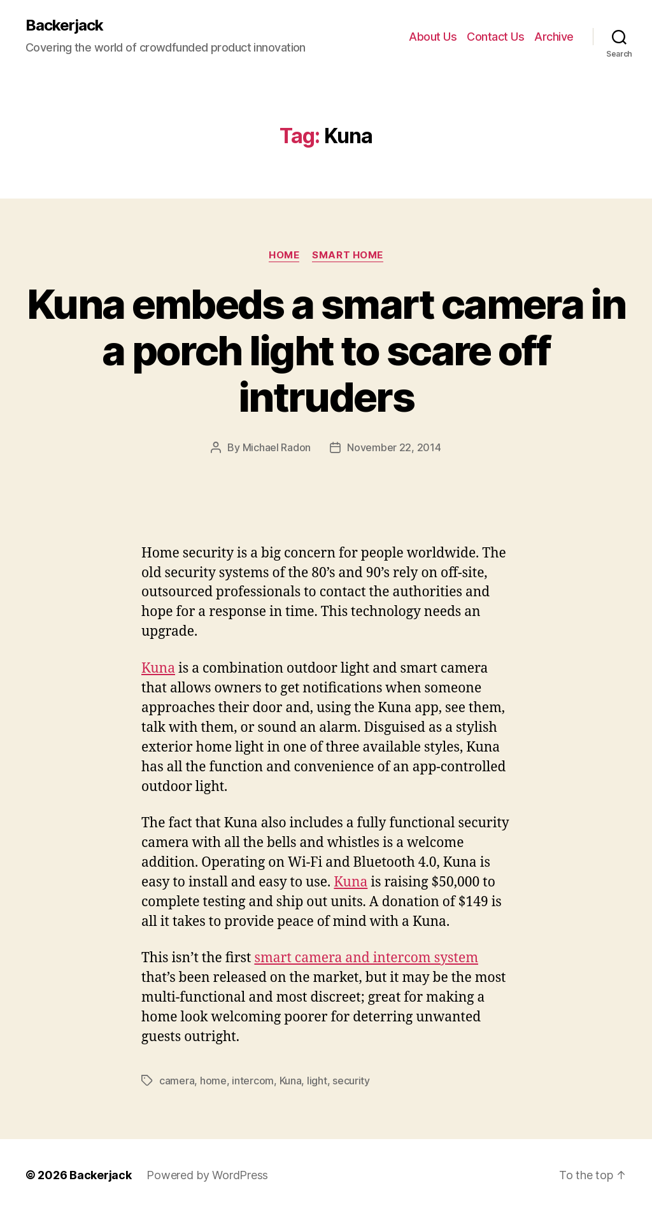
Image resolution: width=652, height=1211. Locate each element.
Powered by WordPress (207, 1175)
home (213, 1080)
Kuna (158, 668)
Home (284, 255)
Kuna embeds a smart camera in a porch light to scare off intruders (326, 350)
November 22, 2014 (394, 447)
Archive (554, 36)
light (317, 1080)
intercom (253, 1080)
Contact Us (495, 36)
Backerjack (64, 25)
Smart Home (347, 255)
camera (176, 1080)
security (351, 1080)
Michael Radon (277, 447)
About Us (433, 36)
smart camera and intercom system (366, 958)
